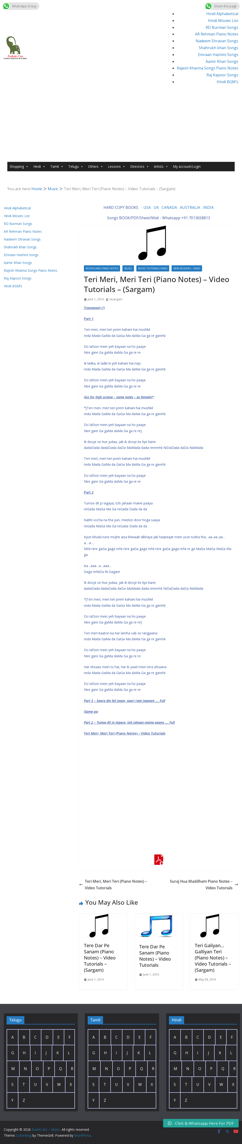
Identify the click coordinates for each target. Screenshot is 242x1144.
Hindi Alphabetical (222, 13)
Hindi (39, 166)
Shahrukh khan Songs (218, 47)
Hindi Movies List (223, 20)
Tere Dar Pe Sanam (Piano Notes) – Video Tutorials (155, 955)
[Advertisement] (121, 126)
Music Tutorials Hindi (152, 268)
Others (95, 166)
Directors (139, 166)
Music (128, 268)
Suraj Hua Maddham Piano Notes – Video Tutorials (204, 885)
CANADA (169, 207)
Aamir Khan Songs (222, 61)
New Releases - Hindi (186, 268)
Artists (161, 166)
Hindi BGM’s (227, 81)
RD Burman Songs (222, 27)
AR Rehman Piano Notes (216, 34)
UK (156, 207)
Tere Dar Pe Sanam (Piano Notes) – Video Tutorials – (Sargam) (100, 957)
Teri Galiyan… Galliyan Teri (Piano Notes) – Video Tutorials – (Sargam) (213, 957)
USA (147, 207)
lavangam (115, 299)
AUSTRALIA (190, 207)
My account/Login (187, 166)
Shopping (19, 166)
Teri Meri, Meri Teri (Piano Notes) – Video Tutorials (113, 885)
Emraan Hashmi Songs (218, 54)
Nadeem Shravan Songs (217, 40)
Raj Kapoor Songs (222, 74)
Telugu (75, 166)
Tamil (57, 166)
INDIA (208, 207)
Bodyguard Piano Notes (102, 268)
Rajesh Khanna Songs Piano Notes (207, 68)
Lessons (116, 166)
